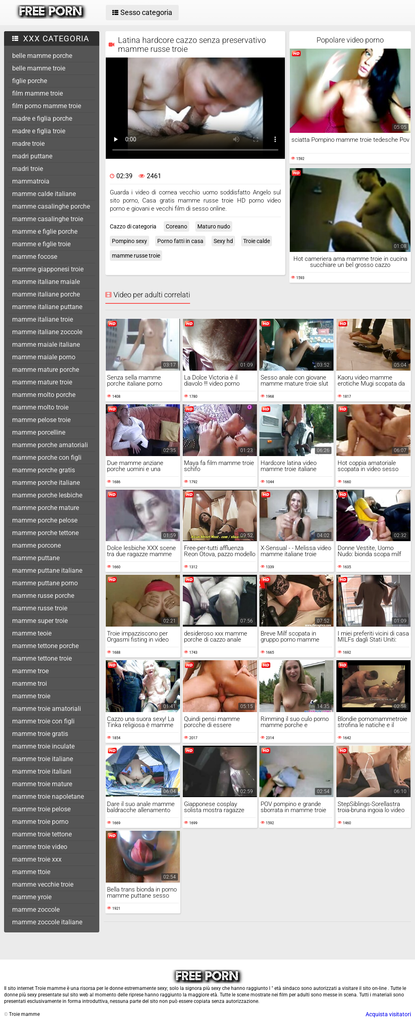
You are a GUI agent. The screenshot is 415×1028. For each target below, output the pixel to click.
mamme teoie (31, 633)
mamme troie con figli (43, 721)
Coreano (176, 226)
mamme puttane (36, 558)
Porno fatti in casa (180, 241)
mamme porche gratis (43, 470)
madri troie (27, 169)
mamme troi (29, 683)
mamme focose (34, 256)
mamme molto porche (43, 395)
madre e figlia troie (38, 131)
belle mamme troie (38, 68)
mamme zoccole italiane (47, 922)
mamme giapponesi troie (47, 269)
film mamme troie (37, 93)
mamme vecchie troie (42, 884)
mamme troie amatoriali (46, 708)
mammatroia (30, 181)
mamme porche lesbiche (47, 495)
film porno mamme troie (46, 106)
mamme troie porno (40, 821)
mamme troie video (39, 847)
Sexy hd (223, 241)
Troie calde (256, 241)
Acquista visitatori (388, 1014)
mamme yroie (31, 897)
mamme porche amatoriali (50, 445)
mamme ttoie (31, 872)
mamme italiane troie (42, 319)
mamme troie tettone (42, 834)
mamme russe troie (39, 608)
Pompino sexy (129, 241)
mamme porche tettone (45, 533)
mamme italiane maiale (46, 282)
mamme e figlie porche (44, 231)
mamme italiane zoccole (47, 332)
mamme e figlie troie (41, 244)
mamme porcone (36, 545)
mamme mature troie (42, 382)
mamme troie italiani (41, 771)
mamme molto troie (40, 407)
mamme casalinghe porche (51, 206)
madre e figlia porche (42, 118)
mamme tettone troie (42, 658)
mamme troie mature (42, 784)
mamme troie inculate (43, 746)
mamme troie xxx (37, 859)
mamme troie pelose (41, 809)
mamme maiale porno (43, 357)
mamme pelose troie (41, 420)
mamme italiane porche (46, 294)
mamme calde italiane (44, 194)
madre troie (28, 143)
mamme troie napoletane (48, 796)
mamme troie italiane (42, 759)
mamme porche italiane (46, 482)
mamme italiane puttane (47, 307)
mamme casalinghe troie (47, 219)
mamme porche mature (45, 508)
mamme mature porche (45, 369)
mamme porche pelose (44, 520)
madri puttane (32, 156)
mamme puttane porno (45, 583)
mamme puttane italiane (47, 570)
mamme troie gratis (40, 734)
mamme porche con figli (46, 457)
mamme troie (31, 696)
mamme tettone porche (45, 646)
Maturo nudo (213, 226)
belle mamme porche (42, 56)
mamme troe (30, 671)
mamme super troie (40, 621)
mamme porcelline (38, 432)
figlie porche (29, 81)
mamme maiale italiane (46, 344)
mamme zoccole (36, 909)
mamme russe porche (43, 595)
